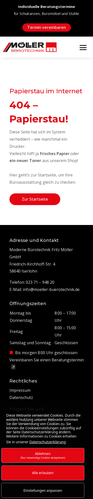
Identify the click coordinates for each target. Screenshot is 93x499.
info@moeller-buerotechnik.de (51, 289)
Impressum (20, 390)
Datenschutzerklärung (47, 442)
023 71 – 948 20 (40, 282)
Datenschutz (21, 397)
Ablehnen (43, 455)
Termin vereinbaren (46, 27)
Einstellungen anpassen (43, 490)
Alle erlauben (43, 472)
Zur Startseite (35, 199)
